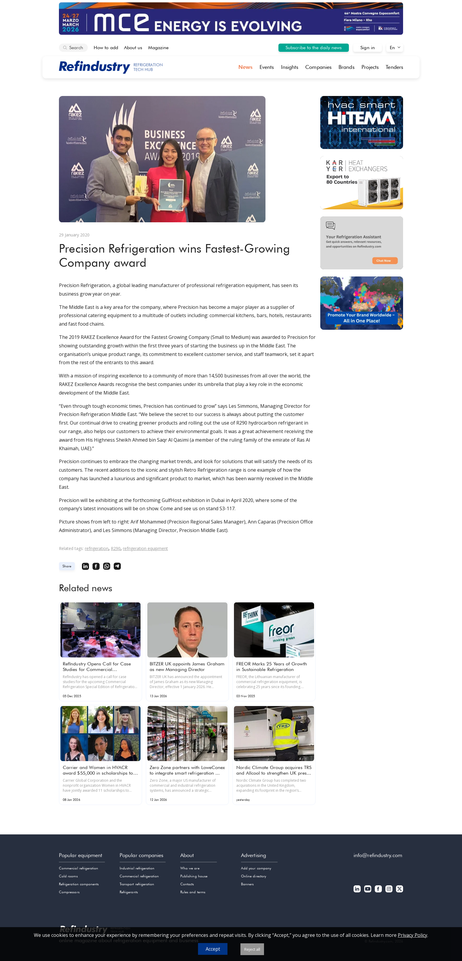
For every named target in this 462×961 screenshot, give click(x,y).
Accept (213, 949)
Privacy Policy (412, 935)
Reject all (252, 949)
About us (133, 47)
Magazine (158, 47)
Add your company (256, 868)
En (392, 47)
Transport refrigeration (137, 884)
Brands (346, 67)
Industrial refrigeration (137, 868)
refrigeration (96, 548)
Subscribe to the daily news (314, 47)
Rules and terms (192, 892)
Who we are (189, 868)
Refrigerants (129, 892)
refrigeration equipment (145, 548)
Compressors (69, 892)
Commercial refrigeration (78, 868)
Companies (318, 67)
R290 (116, 548)
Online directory (253, 876)
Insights (289, 67)
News (245, 67)
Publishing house (193, 876)
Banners (247, 884)
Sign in (367, 47)
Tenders (394, 67)
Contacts (187, 884)
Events (267, 67)
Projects (370, 67)
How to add (106, 47)
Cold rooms (68, 876)
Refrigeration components (79, 884)
